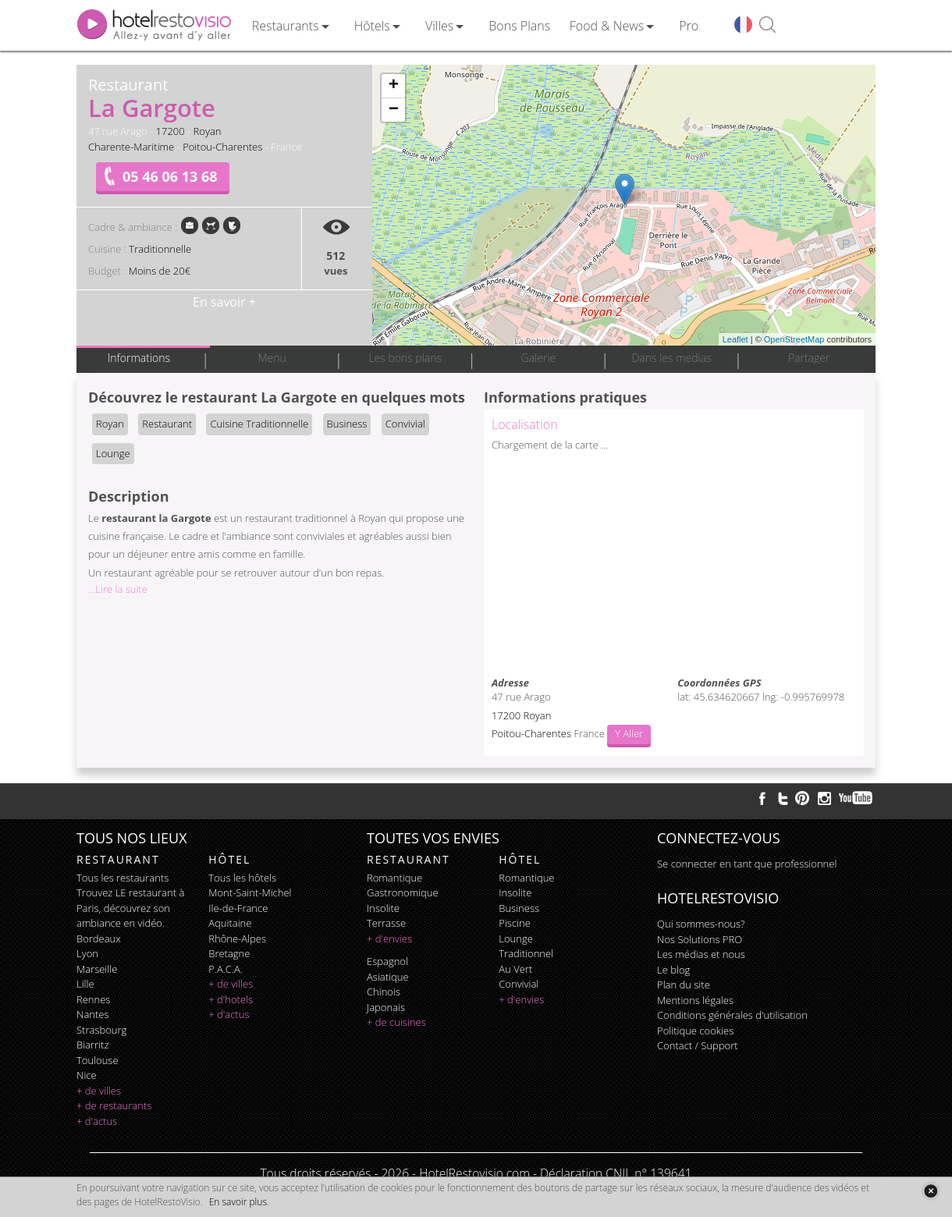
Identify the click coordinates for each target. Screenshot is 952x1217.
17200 (170, 131)
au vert (515, 969)
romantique (394, 878)
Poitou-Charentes (222, 147)
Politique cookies (695, 1031)
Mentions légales (695, 1000)
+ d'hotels (230, 999)
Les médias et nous (701, 954)
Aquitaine (229, 923)
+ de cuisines (396, 1022)
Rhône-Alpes (237, 938)
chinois (383, 992)
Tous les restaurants (122, 878)
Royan (208, 131)
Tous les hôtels (242, 878)
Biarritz (92, 1045)
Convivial (405, 424)
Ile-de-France (238, 908)
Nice (86, 1075)
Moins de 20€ (159, 271)
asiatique (388, 977)
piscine (515, 923)
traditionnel (526, 953)
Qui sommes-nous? (700, 924)
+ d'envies (389, 938)
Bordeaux (98, 938)
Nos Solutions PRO (699, 939)
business (519, 908)
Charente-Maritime (131, 147)
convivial (518, 984)
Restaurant (167, 424)
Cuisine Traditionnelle (259, 424)
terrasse (386, 923)
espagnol (387, 961)
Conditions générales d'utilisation (732, 1015)
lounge (516, 938)
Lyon (87, 953)
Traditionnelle (160, 249)
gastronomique (403, 892)
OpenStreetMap (794, 339)
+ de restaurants (113, 1105)
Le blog (673, 970)
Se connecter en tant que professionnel (747, 864)
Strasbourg (101, 1030)
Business (347, 424)
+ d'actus (96, 1121)
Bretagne (229, 953)
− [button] (394, 110)
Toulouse (97, 1060)
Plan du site (683, 985)
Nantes (92, 1014)
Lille (85, 984)
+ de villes (98, 1091)
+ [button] (394, 86)
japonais (386, 1007)
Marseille (96, 969)
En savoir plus (238, 1201)
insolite (383, 908)
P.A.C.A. (225, 969)
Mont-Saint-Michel (249, 892)
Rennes (93, 999)
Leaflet (735, 339)
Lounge (113, 453)
